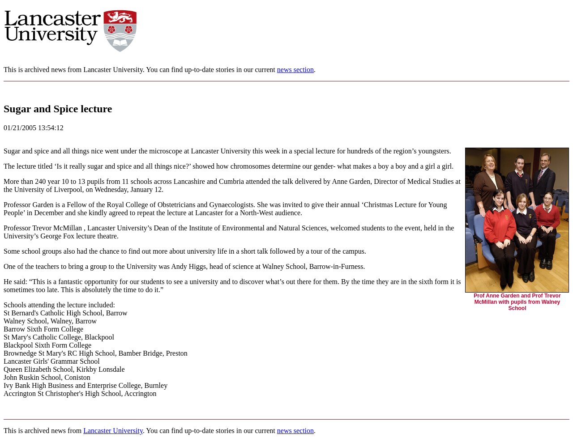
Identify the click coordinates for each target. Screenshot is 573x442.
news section (295, 69)
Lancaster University (113, 430)
